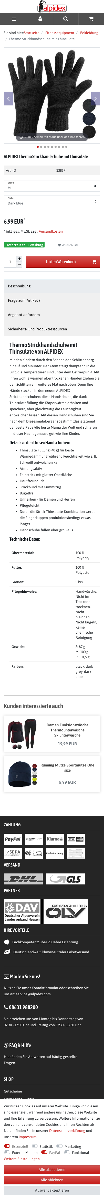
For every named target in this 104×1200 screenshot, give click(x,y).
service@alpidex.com (33, 994)
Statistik (46, 1146)
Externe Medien (25, 1153)
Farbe (11, 198)
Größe (11, 182)
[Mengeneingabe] (10, 262)
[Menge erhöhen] (19, 259)
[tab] (52, 286)
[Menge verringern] (19, 265)
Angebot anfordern (24, 314)
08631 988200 (23, 1007)
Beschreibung (19, 286)
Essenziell (20, 1146)
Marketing (73, 1146)
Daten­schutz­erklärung (67, 1131)
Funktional (80, 1153)
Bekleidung (88, 33)
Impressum (27, 1137)
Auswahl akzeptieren (52, 1190)
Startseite (31, 33)
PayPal (54, 1153)
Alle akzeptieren (52, 1169)
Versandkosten (50, 231)
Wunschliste (68, 245)
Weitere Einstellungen (22, 1159)
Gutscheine (13, 1091)
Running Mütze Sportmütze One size (67, 767)
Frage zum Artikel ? (24, 300)
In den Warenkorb (71, 262)
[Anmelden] (40, 18)
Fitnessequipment (59, 33)
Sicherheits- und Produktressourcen (37, 329)
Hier (7, 1057)
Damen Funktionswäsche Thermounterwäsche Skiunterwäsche (67, 730)
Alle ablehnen (52, 1180)
